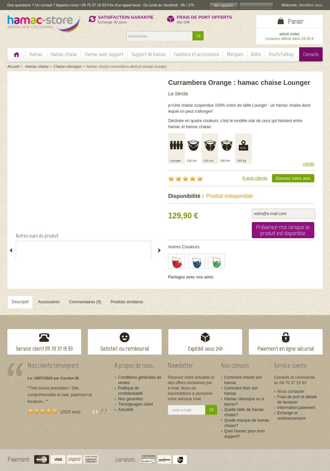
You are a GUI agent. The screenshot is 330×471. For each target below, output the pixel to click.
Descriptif (20, 302)
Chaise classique (67, 66)
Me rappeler (224, 5)
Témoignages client (135, 404)
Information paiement (296, 407)
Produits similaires (127, 302)
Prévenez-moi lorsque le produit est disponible (283, 230)
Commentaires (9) (85, 302)
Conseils (311, 54)
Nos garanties (130, 399)
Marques (235, 54)
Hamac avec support (104, 54)
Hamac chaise (64, 54)
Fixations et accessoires (196, 54)
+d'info (308, 164)
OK (198, 36)
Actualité (125, 409)
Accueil (13, 66)
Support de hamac (148, 54)
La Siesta (177, 93)
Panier (296, 21)
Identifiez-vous (311, 5)
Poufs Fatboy (281, 54)
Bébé (256, 54)
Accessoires (49, 302)
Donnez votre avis (293, 178)
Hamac (36, 54)
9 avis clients (254, 177)
